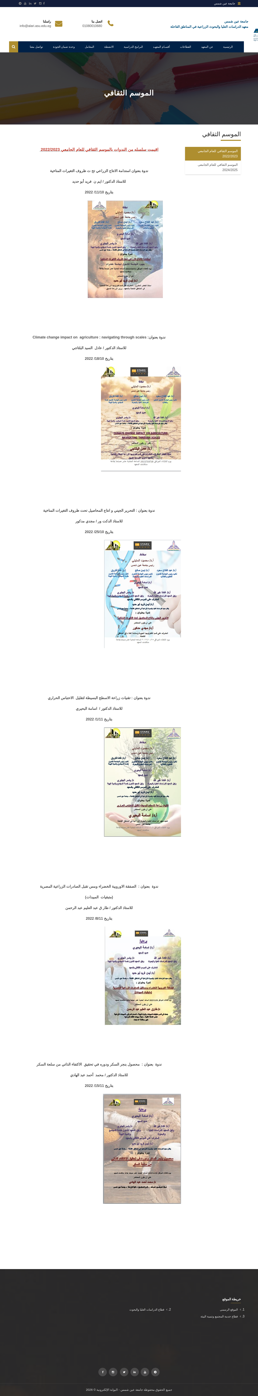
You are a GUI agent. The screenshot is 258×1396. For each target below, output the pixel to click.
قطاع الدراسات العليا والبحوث (148, 1309)
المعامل (89, 46)
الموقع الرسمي (230, 1309)
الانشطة (109, 46)
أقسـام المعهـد (161, 46)
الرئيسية (228, 46)
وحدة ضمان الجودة (64, 46)
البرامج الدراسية (133, 46)
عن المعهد (207, 46)
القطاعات (185, 46)
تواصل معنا (36, 46)
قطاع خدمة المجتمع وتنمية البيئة (221, 1316)
